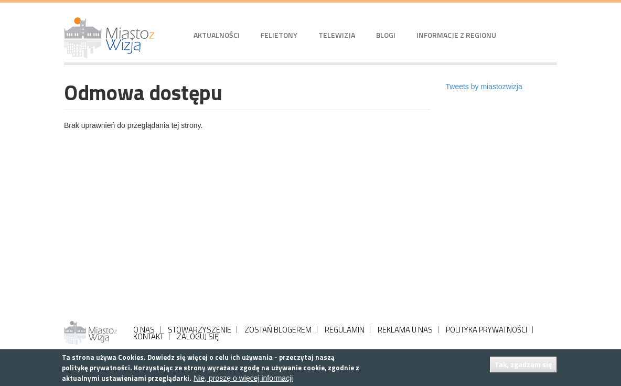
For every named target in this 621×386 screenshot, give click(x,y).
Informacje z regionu (456, 34)
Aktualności (217, 34)
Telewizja (336, 34)
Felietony (279, 34)
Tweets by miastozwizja (484, 86)
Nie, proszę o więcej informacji (243, 378)
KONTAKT (148, 336)
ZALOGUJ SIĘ (198, 336)
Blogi (385, 34)
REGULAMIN (345, 329)
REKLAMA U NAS (405, 329)
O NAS (144, 329)
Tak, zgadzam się (523, 364)
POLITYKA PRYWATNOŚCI (486, 329)
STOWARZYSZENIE (199, 329)
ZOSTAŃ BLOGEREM (278, 329)
